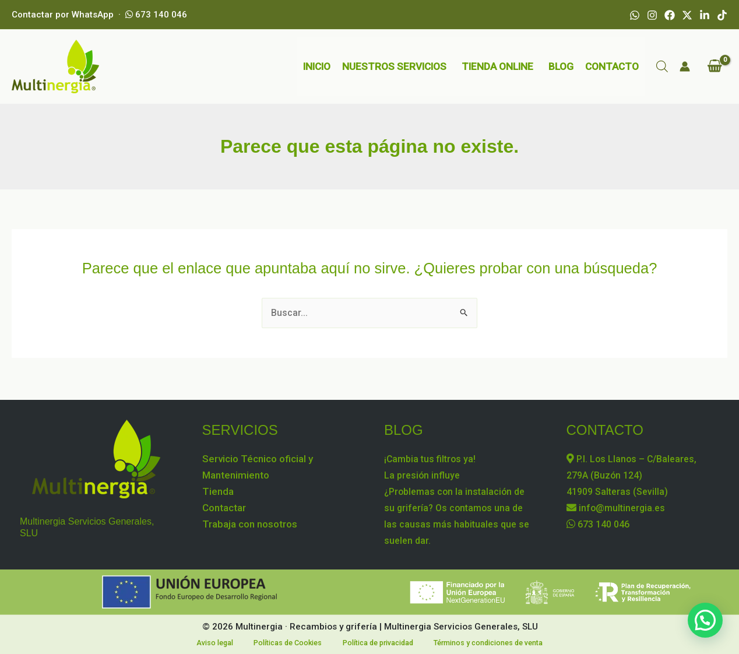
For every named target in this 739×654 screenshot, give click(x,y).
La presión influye (423, 474)
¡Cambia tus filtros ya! (432, 457)
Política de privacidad (370, 642)
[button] (705, 620)
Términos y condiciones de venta (478, 642)
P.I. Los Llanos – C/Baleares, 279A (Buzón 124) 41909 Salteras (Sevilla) (633, 474)
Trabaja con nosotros (249, 523)
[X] (687, 15)
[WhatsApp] (634, 15)
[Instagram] (652, 15)
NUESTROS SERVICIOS (394, 66)
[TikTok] (722, 15)
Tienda (218, 490)
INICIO (316, 66)
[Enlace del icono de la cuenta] (685, 66)
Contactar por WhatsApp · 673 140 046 (99, 14)
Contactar (224, 506)
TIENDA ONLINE (497, 66)
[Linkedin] (704, 15)
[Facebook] (669, 15)
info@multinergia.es (617, 506)
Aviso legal (220, 642)
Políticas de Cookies (285, 642)
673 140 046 (600, 523)
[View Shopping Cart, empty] (714, 66)
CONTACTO (612, 66)
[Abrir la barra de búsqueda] (662, 66)
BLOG (560, 66)
